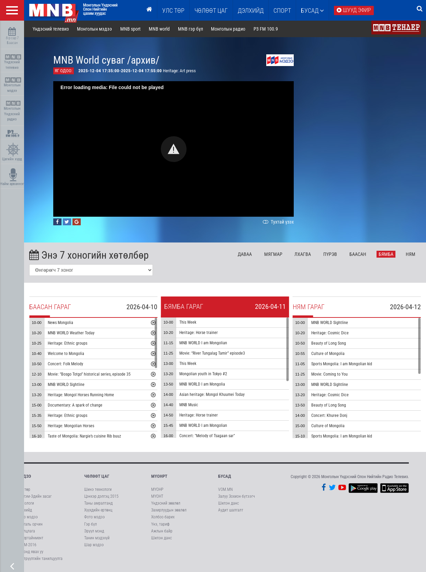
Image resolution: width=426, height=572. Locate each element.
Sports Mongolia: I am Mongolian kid (341, 363)
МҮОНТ (157, 496)
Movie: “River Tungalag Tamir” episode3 (212, 353)
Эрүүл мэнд (94, 531)
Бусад (312, 10)
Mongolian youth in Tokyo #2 (203, 373)
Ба (357, 254)
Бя (386, 254)
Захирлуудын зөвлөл (169, 510)
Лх (302, 254)
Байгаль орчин (30, 524)
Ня (410, 254)
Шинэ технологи (98, 489)
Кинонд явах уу (30, 551)
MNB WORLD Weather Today (71, 333)
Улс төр (173, 10)
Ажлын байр (161, 531)
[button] (174, 149)
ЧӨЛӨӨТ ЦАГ (211, 10)
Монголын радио (228, 29)
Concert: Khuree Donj (329, 415)
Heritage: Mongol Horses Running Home (81, 394)
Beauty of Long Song (328, 343)
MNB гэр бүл (190, 29)
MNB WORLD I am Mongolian (203, 343)
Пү (330, 254)
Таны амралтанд (98, 503)
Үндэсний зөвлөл (165, 503)
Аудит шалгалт (230, 510)
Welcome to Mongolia (66, 353)
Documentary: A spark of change (75, 405)
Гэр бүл (90, 524)
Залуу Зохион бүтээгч (236, 496)
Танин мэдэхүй (97, 538)
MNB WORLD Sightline (66, 384)
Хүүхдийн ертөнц (98, 510)
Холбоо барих (163, 517)
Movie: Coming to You (329, 374)
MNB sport (130, 29)
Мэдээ (24, 476)
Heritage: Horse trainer (198, 332)
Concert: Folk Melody (65, 363)
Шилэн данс (161, 538)
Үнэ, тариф (160, 524)
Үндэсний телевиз (13, 62)
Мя (273, 254)
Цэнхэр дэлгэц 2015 (101, 496)
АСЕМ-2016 (26, 544)
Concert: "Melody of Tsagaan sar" (207, 435)
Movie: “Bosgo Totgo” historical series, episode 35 (89, 374)
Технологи (25, 503)
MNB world (159, 29)
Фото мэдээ (27, 517)
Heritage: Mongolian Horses (71, 425)
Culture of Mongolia (328, 353)
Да (245, 254)
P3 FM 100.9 (266, 29)
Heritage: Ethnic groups (67, 343)
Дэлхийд (251, 10)
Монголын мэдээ (13, 85)
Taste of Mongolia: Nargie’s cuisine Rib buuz (84, 436)
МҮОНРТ (159, 476)
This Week (187, 322)
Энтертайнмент (30, 538)
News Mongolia (60, 322)
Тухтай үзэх (277, 221)
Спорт (282, 10)
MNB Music (188, 404)
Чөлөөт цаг (96, 476)
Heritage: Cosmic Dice (330, 333)
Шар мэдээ (94, 544)
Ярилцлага (26, 531)
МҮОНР (157, 489)
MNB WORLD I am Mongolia (202, 384)
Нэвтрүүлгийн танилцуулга (40, 558)
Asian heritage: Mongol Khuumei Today (212, 394)
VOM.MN (225, 489)
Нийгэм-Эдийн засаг (34, 496)
